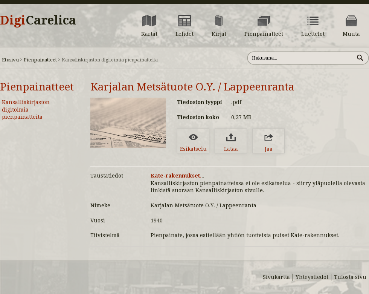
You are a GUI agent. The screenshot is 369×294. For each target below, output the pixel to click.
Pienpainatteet (40, 60)
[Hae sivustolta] (300, 58)
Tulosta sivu (350, 277)
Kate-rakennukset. (176, 176)
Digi (38, 20)
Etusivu (10, 60)
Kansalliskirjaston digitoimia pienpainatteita (26, 109)
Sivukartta (276, 277)
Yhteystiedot (312, 277)
